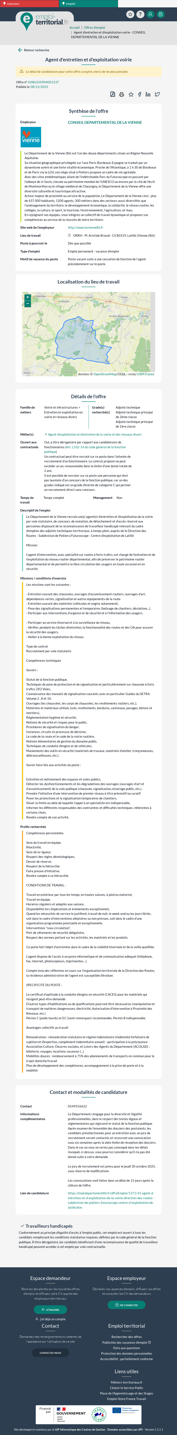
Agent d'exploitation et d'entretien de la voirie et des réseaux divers (93, 434)
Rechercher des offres (126, 1337)
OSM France (145, 374)
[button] (28, 297)
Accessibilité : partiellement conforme (126, 1359)
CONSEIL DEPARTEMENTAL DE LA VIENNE (105, 122)
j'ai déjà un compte (50, 1319)
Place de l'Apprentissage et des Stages (126, 1393)
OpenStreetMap (104, 374)
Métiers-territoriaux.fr (127, 1382)
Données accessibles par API (125, 1429)
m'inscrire (50, 1309)
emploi (68, 3)
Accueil (75, 27)
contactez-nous (50, 1352)
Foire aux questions (126, 1348)
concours (11, 3)
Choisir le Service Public (126, 1388)
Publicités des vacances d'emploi (124, 1342)
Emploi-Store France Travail (126, 1399)
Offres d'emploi (94, 27)
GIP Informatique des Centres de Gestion (80, 1429)
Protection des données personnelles (126, 1353)
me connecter (126, 1305)
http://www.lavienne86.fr (85, 227)
